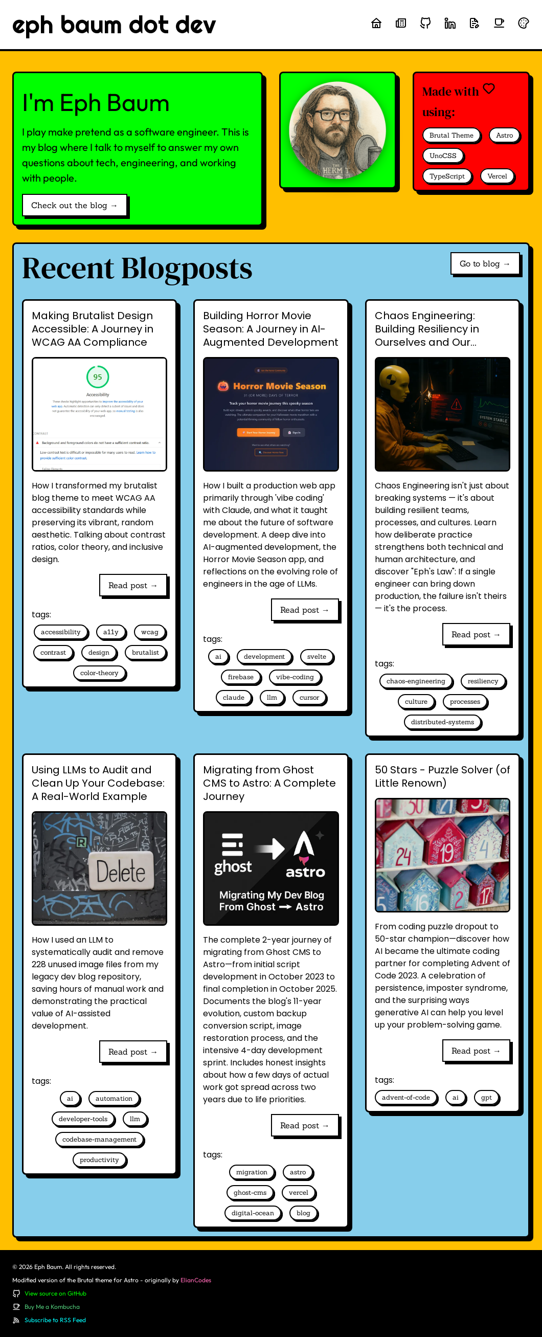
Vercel (497, 176)
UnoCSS (443, 155)
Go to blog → (485, 263)
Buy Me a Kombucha (52, 1306)
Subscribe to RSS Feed (55, 1320)
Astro (504, 135)
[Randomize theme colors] (523, 23)
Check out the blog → (74, 205)
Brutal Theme (451, 135)
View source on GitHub (55, 1293)
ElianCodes (195, 1280)
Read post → (133, 585)
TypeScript (447, 176)
